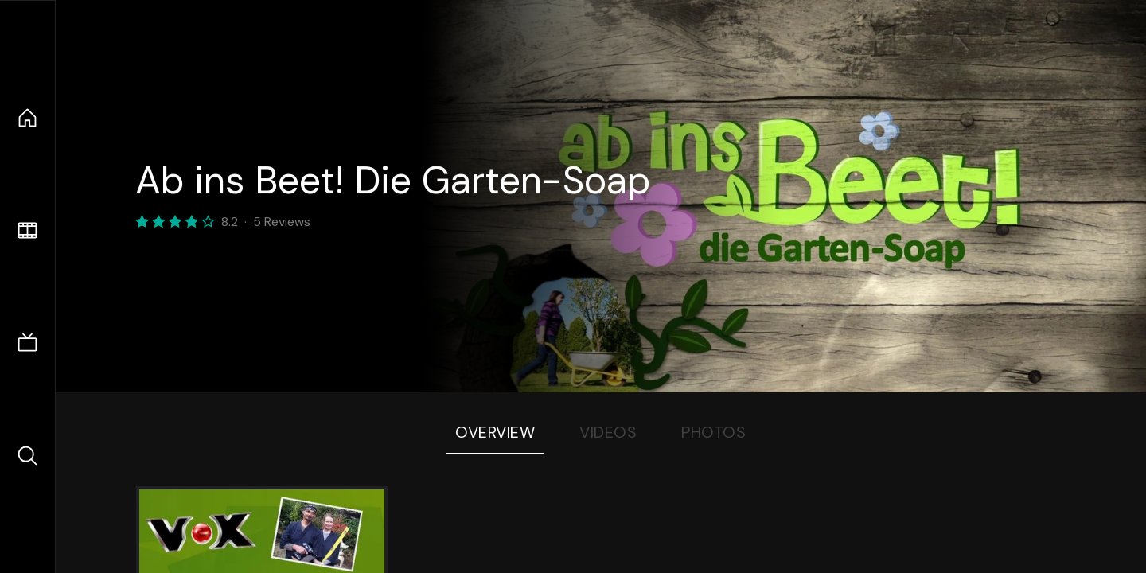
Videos (608, 432)
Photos (713, 432)
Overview (495, 432)
